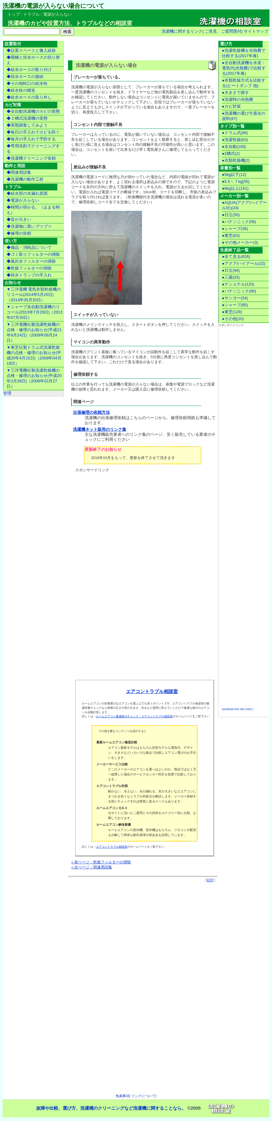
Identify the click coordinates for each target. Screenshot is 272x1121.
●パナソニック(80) (239, 291)
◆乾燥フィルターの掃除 (29, 268)
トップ (14, 14)
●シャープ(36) (235, 228)
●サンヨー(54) (235, 298)
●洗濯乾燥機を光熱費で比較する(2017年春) (243, 53)
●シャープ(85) (235, 305)
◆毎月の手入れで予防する (31, 139)
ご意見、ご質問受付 (223, 31)
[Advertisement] (141, 49)
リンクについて (143, 1096)
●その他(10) (233, 318)
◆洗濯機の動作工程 (25, 179)
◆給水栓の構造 (21, 90)
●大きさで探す (235, 92)
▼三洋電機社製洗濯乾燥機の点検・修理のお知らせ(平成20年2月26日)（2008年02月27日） (34, 378)
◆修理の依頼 (19, 233)
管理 (7, 393)
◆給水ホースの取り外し (29, 97)
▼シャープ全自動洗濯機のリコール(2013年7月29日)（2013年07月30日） (35, 312)
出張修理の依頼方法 (91, 412)
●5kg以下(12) (234, 174)
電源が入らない (57, 14)
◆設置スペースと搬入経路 (31, 50)
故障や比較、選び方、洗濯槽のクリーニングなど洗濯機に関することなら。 (111, 1108)
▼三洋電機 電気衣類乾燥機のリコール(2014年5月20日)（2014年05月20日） (34, 294)
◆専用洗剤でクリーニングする (33, 149)
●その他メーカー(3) (240, 242)
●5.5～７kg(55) (236, 181)
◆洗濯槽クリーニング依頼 (31, 158)
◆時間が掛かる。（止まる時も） (33, 210)
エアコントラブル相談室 (152, 691)
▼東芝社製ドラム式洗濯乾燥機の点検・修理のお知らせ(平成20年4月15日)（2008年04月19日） (34, 355)
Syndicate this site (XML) (237, 709)
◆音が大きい (19, 219)
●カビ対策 (231, 106)
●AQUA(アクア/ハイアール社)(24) (244, 205)
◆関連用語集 (19, 172)
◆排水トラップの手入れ (29, 275)
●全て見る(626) (236, 256)
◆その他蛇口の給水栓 (27, 83)
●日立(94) (231, 270)
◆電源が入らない (23, 200)
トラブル (31, 14)
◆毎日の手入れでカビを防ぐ (33, 132)
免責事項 (122, 1096)
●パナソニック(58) (239, 221)
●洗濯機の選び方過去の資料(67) (243, 116)
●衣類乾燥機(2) (236, 160)
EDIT (210, 880)
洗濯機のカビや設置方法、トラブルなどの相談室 (70, 23)
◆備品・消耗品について (29, 247)
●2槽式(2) (231, 153)
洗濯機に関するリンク (182, 31)
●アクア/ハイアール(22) (243, 263)
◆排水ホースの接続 (25, 76)
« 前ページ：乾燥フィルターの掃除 (101, 862)
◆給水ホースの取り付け (29, 69)
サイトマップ (256, 31)
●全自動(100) (234, 146)
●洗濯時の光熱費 (237, 99)
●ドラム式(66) (235, 132)
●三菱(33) (231, 277)
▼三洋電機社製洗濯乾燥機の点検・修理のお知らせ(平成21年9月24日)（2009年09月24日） (34, 332)
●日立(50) (231, 214)
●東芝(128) (232, 311)
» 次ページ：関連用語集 (91, 867)
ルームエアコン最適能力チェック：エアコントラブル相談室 (134, 716)
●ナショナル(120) (238, 284)
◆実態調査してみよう (27, 125)
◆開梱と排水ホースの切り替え (33, 60)
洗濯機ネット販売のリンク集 (99, 429)
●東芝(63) (231, 235)
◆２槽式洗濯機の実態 (27, 118)
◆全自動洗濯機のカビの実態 (33, 111)
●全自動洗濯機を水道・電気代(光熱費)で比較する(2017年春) (244, 68)
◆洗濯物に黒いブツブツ (29, 226)
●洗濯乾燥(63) (235, 139)
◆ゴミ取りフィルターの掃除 (33, 254)
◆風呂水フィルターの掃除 (31, 261)
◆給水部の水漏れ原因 (27, 193)
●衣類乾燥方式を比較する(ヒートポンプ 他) (243, 83)
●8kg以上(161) (235, 188)
